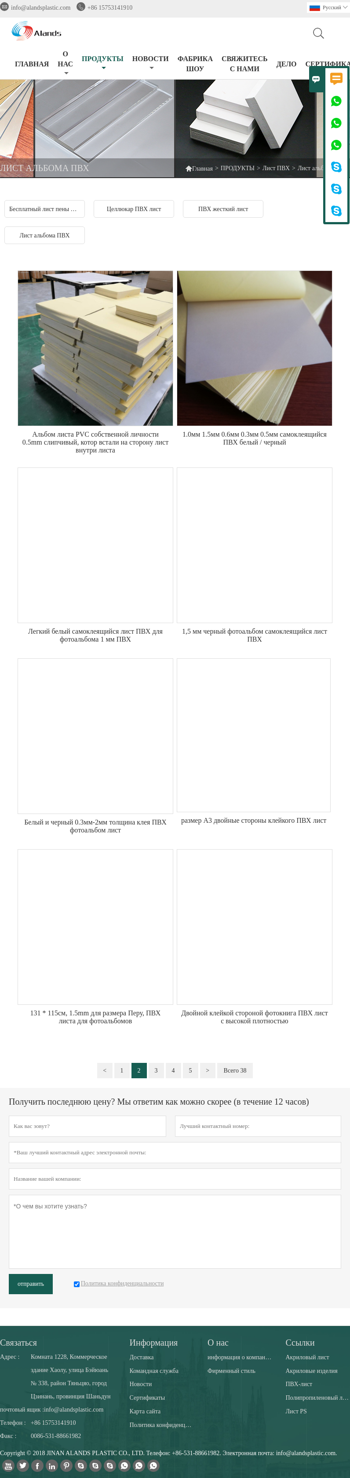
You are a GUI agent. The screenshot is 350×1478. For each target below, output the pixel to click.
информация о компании (240, 1357)
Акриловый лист (307, 1357)
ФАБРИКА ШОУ (195, 64)
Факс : (8, 1436)
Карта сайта (145, 1411)
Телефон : (13, 1423)
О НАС (65, 63)
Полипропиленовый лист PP (317, 1397)
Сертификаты (147, 1397)
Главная (199, 168)
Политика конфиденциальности (162, 1425)
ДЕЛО (287, 64)
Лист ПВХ (276, 168)
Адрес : (9, 1357)
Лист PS (295, 1411)
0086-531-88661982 (56, 1436)
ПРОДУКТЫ (103, 63)
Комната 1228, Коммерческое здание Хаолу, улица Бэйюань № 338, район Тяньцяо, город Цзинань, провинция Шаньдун (71, 1377)
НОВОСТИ (150, 63)
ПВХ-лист (298, 1384)
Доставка (142, 1357)
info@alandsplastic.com (40, 7)
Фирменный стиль (231, 1371)
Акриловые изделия (311, 1371)
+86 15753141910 (110, 7)
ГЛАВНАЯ (32, 64)
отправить (31, 1284)
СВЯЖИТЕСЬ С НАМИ (245, 64)
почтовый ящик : (22, 1409)
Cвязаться (18, 1342)
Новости (141, 1384)
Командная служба (154, 1371)
